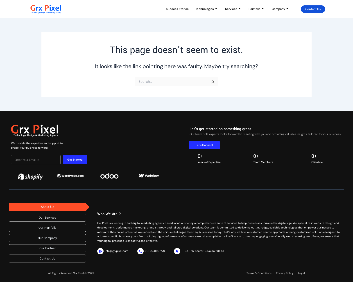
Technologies (206, 9)
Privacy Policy (285, 273)
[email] (36, 159)
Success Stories (177, 9)
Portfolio (256, 9)
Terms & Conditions (259, 273)
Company (280, 9)
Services (232, 9)
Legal (301, 273)
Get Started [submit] (75, 159)
